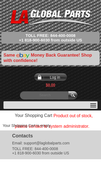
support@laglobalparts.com (47, 143)
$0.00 (50, 85)
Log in (55, 77)
